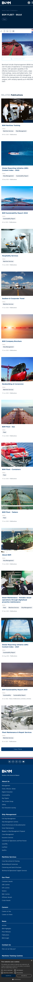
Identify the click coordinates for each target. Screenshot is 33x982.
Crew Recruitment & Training (10, 861)
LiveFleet (4, 847)
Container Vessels (7, 881)
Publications (14, 10)
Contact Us (6, 945)
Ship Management (21, 131)
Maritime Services (8, 131)
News (8, 10)
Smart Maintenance (8, 828)
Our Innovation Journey (9, 808)
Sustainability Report (22, 176)
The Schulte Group (7, 801)
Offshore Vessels (7, 897)
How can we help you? (9, 949)
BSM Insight (5, 938)
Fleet (4, 19)
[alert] (16, 970)
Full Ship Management (9, 818)
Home (3, 10)
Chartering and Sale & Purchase (11, 867)
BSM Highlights (6, 928)
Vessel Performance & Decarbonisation (13, 825)
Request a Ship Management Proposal (13, 831)
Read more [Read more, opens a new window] (15, 967)
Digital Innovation (7, 792)
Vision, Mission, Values (9, 789)
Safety (4, 804)
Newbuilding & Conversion (10, 864)
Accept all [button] (8, 975)
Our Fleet (6, 877)
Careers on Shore (7, 914)
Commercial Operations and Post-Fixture (14, 841)
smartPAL (5, 844)
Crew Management (8, 834)
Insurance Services (7, 837)
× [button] (31, 960)
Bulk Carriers (6, 894)
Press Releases (6, 932)
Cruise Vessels (6, 900)
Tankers (4, 891)
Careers (5, 907)
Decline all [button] (24, 975)
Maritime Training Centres (12, 956)
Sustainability (7, 695)
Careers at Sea (6, 911)
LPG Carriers (6, 888)
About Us (5, 781)
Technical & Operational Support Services (14, 870)
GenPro (4, 850)
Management (6, 785)
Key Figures (5, 798)
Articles (4, 925)
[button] (2, 970)
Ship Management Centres (10, 822)
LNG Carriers (6, 884)
